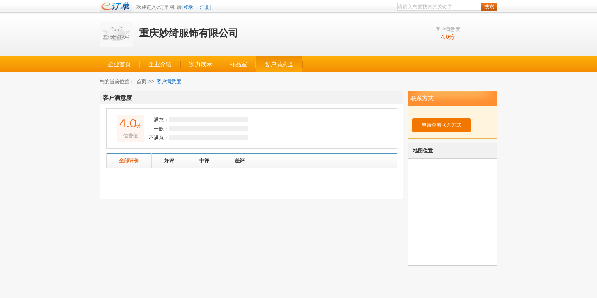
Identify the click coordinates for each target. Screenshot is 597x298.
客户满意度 (279, 64)
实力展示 (200, 64)
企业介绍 (160, 64)
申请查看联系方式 (441, 125)
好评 (169, 160)
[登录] (188, 7)
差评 (240, 160)
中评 (204, 160)
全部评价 (129, 160)
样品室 (238, 64)
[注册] (205, 7)
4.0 (445, 37)
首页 (141, 81)
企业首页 (119, 64)
